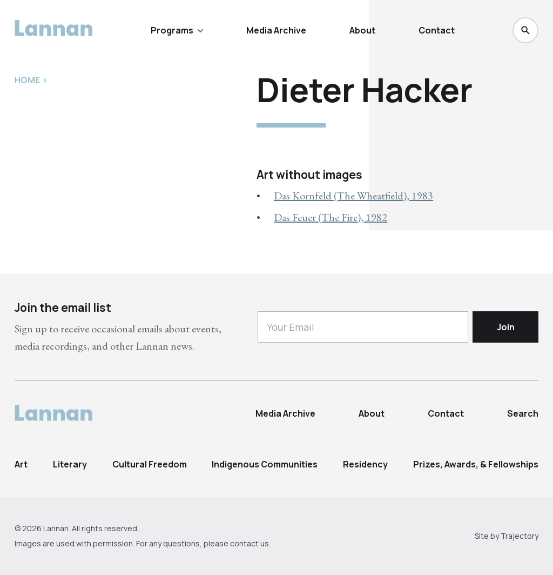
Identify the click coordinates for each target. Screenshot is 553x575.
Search (522, 413)
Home (27, 80)
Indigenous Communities (265, 464)
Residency (365, 464)
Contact (437, 30)
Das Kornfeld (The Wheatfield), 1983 (353, 196)
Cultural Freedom (149, 464)
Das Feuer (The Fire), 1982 (330, 217)
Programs (177, 30)
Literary (70, 464)
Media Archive (276, 30)
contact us (249, 543)
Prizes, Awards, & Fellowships (475, 464)
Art (21, 464)
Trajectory (519, 536)
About (362, 30)
